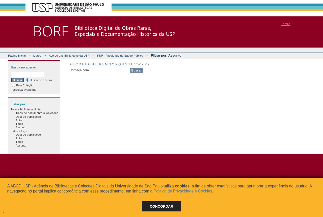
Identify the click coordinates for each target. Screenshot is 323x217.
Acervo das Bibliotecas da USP (69, 55)
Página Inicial (17, 55)
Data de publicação (28, 116)
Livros (37, 55)
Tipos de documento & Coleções (37, 112)
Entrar (285, 24)
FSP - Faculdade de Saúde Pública (120, 55)
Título (19, 123)
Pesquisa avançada (23, 89)
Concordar (161, 206)
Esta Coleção (23, 85)
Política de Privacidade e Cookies (182, 191)
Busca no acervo (39, 80)
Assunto (21, 127)
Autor (19, 120)
